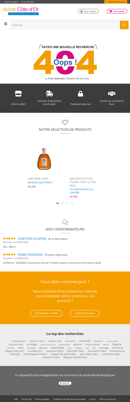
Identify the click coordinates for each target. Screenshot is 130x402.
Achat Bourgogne (11, 2)
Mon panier (119, 11)
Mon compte (90, 11)
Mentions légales (42, 398)
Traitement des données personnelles (69, 398)
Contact (92, 398)
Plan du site (26, 398)
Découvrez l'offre (46, 313)
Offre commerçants (107, 398)
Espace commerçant (117, 2)
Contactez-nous (85, 313)
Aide (16, 398)
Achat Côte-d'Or (28, 2)
